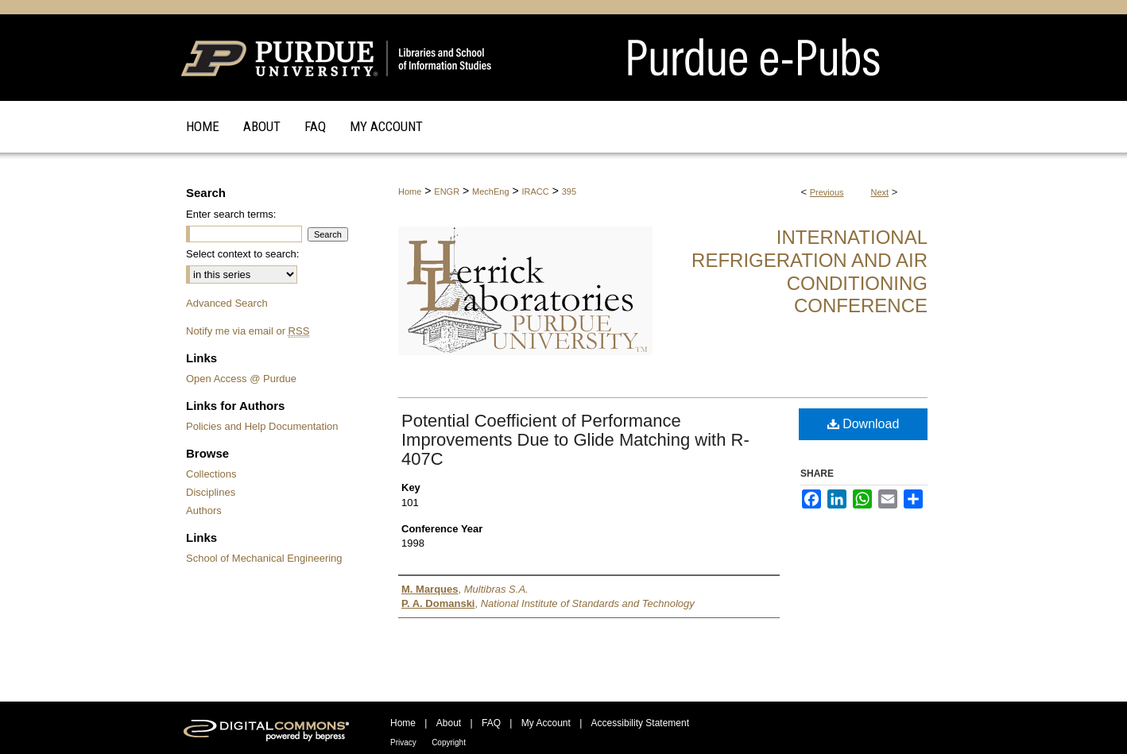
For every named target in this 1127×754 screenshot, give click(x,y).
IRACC (535, 191)
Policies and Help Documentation (262, 426)
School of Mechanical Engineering (264, 558)
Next (880, 192)
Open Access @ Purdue (241, 379)
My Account (546, 723)
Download (863, 424)
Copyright (449, 742)
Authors (204, 510)
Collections (211, 474)
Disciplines (210, 492)
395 (569, 191)
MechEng (490, 191)
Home (409, 191)
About (448, 723)
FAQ (491, 723)
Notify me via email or (247, 331)
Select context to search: (242, 254)
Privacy (403, 742)
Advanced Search (227, 303)
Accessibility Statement (640, 723)
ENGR (446, 191)
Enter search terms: (231, 214)
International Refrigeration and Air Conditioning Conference (809, 271)
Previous (827, 192)
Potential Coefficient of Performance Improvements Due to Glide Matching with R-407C (575, 440)
